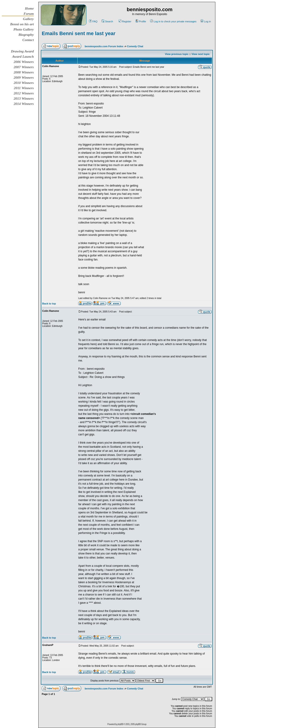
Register (125, 21)
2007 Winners (24, 67)
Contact (28, 40)
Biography (26, 34)
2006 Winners (24, 62)
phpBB (120, 724)
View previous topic (176, 54)
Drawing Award (22, 51)
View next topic (201, 54)
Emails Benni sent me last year (78, 33)
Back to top (49, 303)
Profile (141, 21)
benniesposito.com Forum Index (104, 46)
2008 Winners (24, 72)
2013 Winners (24, 98)
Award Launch (23, 56)
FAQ (93, 21)
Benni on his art (22, 24)
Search (107, 21)
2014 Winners (24, 104)
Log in (206, 21)
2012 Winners (24, 93)
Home (29, 8)
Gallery (28, 19)
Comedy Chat (135, 46)
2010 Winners (24, 83)
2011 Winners (24, 88)
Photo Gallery (23, 29)
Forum (28, 14)
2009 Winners (24, 77)
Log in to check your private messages (173, 21)
